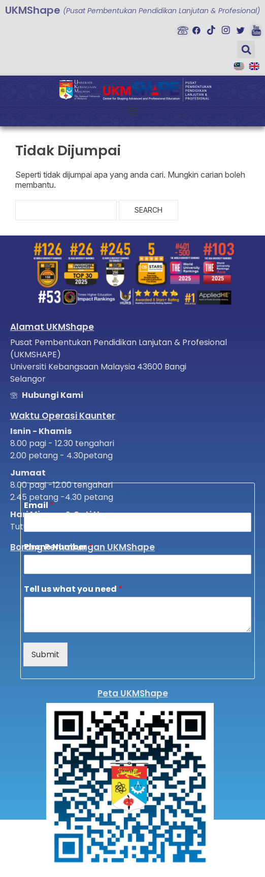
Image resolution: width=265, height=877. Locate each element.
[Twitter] (237, 28)
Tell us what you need (73, 589)
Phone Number (58, 547)
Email (39, 505)
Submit (45, 654)
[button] (242, 49)
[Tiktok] (208, 28)
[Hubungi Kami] (179, 28)
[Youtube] (252, 28)
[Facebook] (193, 28)
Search (148, 210)
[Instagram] (223, 28)
